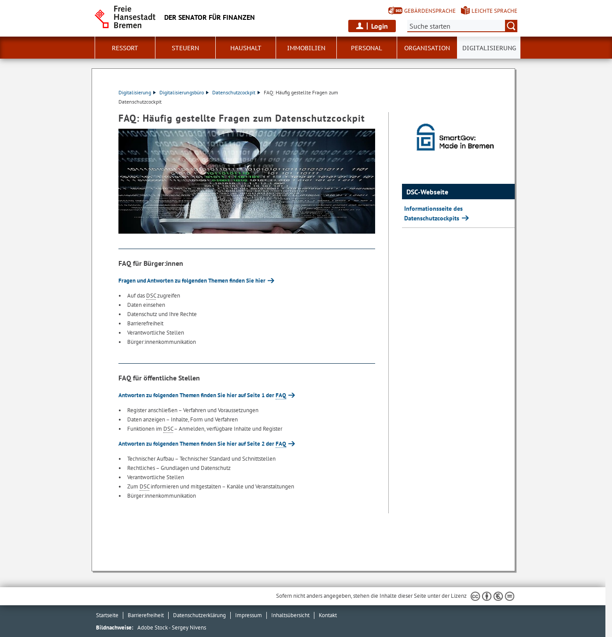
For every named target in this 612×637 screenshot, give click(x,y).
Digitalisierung (137, 92)
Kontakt (328, 615)
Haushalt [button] (246, 48)
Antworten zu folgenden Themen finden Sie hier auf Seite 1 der (202, 395)
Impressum (248, 615)
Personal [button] (366, 48)
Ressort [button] (125, 48)
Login (379, 26)
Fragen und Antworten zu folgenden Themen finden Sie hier (191, 280)
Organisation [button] (427, 48)
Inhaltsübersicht (290, 615)
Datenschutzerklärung (199, 615)
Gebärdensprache (430, 11)
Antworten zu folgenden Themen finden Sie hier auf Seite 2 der (202, 443)
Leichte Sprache (494, 11)
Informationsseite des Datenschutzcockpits (433, 213)
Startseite (107, 615)
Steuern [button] (185, 48)
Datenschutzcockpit (236, 92)
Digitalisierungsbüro (184, 92)
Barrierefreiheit (146, 615)
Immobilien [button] (306, 48)
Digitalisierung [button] (489, 48)
